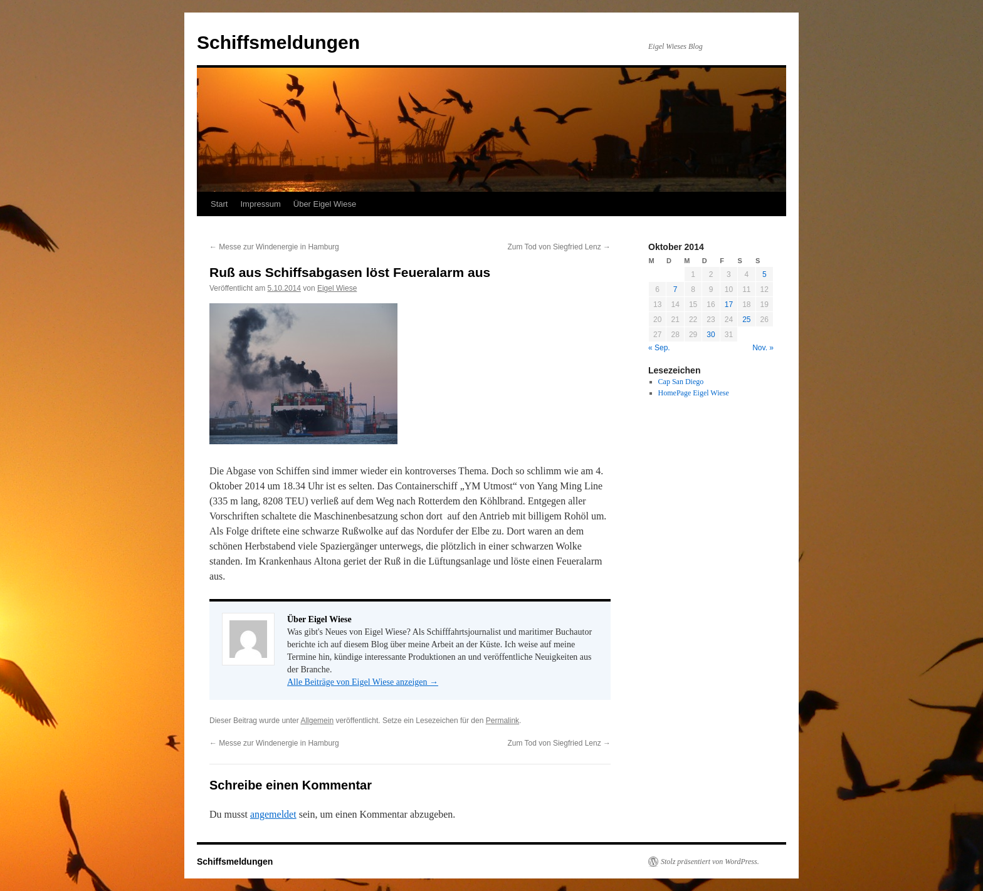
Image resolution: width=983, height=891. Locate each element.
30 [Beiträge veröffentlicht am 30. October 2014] (711, 334)
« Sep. (659, 347)
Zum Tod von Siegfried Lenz (559, 246)
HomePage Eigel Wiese (693, 392)
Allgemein (317, 720)
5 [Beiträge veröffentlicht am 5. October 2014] (764, 274)
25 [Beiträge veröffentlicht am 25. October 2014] (746, 319)
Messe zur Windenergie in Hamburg (274, 246)
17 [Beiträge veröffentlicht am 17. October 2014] (729, 304)
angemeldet (273, 814)
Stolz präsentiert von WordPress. (710, 861)
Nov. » (763, 347)
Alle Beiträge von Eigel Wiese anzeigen (362, 682)
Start (219, 204)
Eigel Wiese (337, 288)
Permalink (502, 720)
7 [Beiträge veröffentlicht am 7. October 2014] (675, 289)
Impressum (260, 204)
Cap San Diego (681, 381)
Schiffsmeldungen (278, 42)
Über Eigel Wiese (324, 204)
